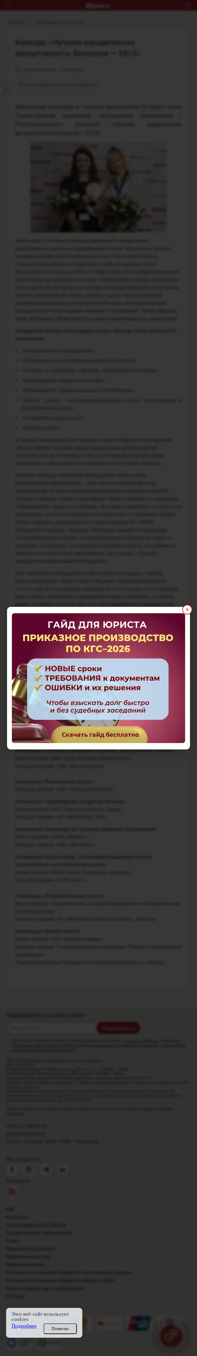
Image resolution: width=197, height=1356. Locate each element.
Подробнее (24, 1326)
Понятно (60, 1328)
